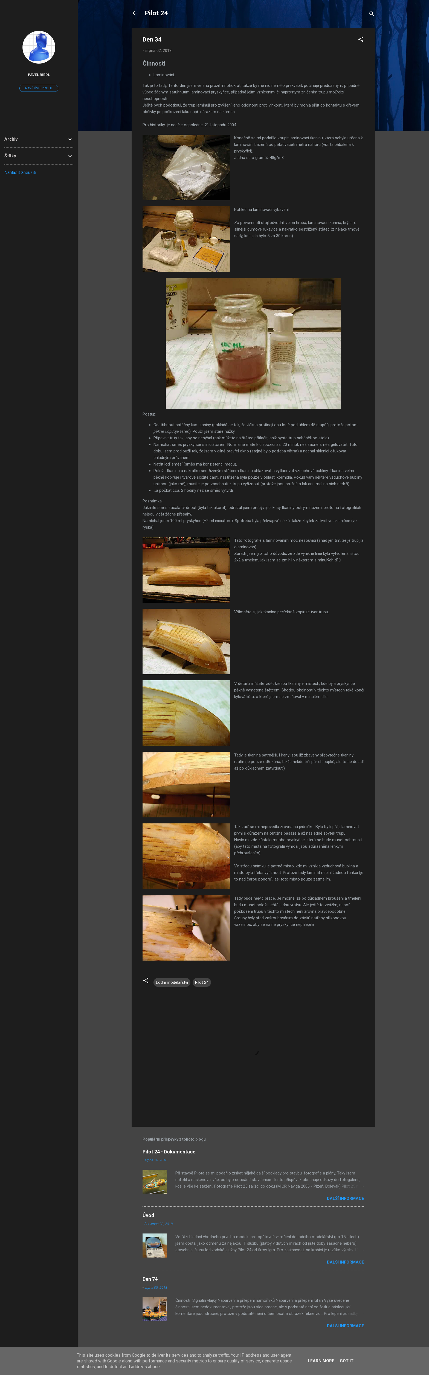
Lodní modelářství (172, 982)
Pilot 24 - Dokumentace (169, 1152)
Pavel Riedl (39, 74)
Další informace (345, 1198)
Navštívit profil (39, 88)
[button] (361, 40)
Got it (346, 1360)
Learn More (321, 1360)
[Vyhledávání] (372, 15)
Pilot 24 (156, 13)
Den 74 (150, 1279)
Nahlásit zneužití (20, 172)
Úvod (148, 1215)
